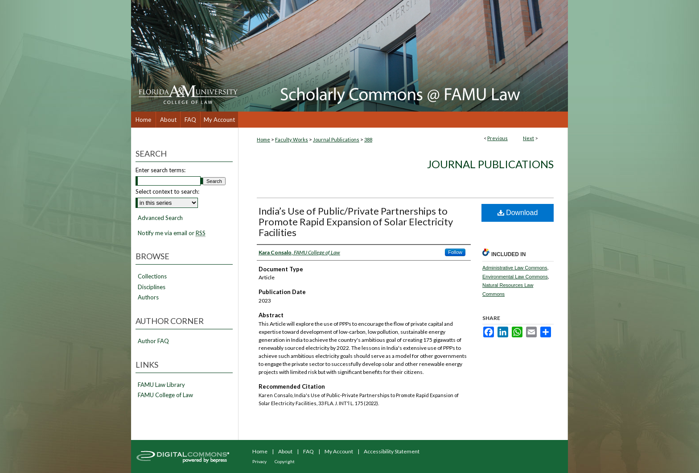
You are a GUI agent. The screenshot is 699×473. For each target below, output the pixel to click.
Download (518, 212)
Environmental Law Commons (515, 276)
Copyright (285, 461)
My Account (339, 451)
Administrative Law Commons (514, 267)
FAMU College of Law (165, 395)
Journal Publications (336, 139)
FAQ (308, 451)
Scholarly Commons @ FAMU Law (403, 56)
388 (368, 139)
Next (528, 138)
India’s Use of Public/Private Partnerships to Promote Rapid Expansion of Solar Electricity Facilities (356, 221)
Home (263, 139)
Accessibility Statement (391, 451)
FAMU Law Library (161, 385)
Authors (148, 297)
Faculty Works (291, 139)
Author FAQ (153, 341)
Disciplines (151, 287)
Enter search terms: (160, 170)
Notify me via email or (172, 233)
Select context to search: (167, 191)
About (285, 451)
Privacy (259, 461)
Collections (152, 276)
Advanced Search (160, 217)
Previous (497, 138)
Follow (455, 252)
